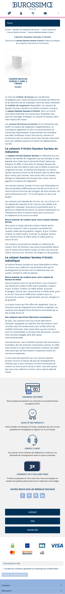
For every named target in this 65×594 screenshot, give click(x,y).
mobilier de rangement (19, 105)
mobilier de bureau (25, 97)
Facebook (22, 495)
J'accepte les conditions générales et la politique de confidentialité (31, 568)
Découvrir (7, 590)
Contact (6, 585)
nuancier (32, 530)
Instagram (35, 495)
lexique (32, 512)
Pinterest (29, 495)
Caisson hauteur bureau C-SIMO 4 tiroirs (18, 81)
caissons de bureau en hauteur (23, 124)
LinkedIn (42, 495)
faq (32, 521)
